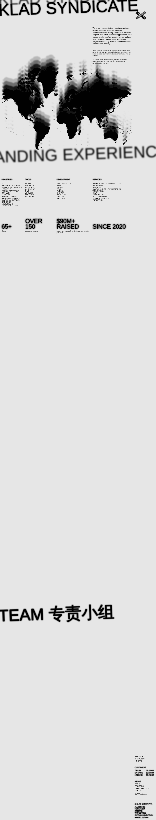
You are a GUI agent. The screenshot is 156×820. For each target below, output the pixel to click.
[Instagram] (140, 759)
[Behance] (139, 756)
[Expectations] (142, 788)
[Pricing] (138, 791)
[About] (138, 781)
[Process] (139, 786)
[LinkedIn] (139, 761)
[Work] (137, 784)
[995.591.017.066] (141, 817)
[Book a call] (141, 794)
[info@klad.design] (144, 815)
